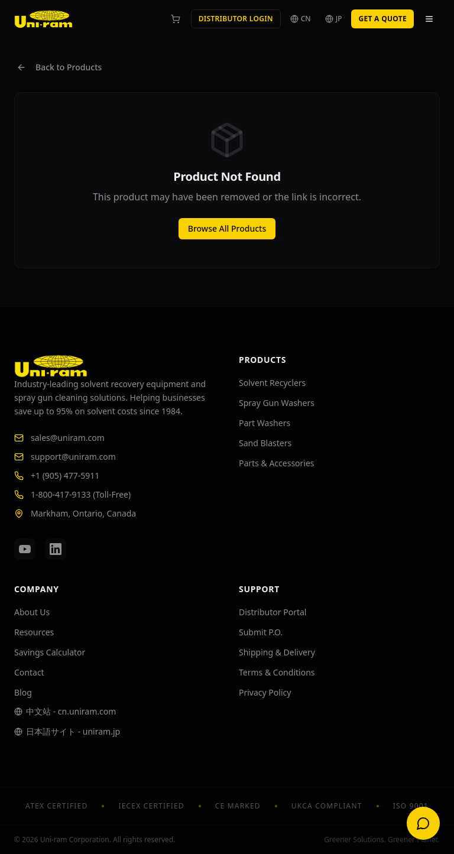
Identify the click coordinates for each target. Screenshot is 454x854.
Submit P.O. (261, 632)
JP (333, 19)
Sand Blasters (265, 443)
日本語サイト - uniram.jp (67, 731)
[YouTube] (24, 549)
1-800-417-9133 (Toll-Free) (72, 494)
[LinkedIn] (55, 549)
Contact (29, 672)
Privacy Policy (265, 692)
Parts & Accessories (276, 463)
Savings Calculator (49, 652)
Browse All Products (227, 228)
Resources (34, 632)
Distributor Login (236, 19)
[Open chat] (423, 823)
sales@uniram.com (59, 437)
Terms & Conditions (277, 672)
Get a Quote (382, 19)
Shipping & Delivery (277, 652)
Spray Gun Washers (276, 402)
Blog (23, 692)
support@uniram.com (65, 456)
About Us (32, 612)
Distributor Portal (272, 612)
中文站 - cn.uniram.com (65, 711)
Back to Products (59, 67)
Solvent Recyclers (272, 382)
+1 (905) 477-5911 (56, 475)
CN (300, 19)
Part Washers (264, 422)
